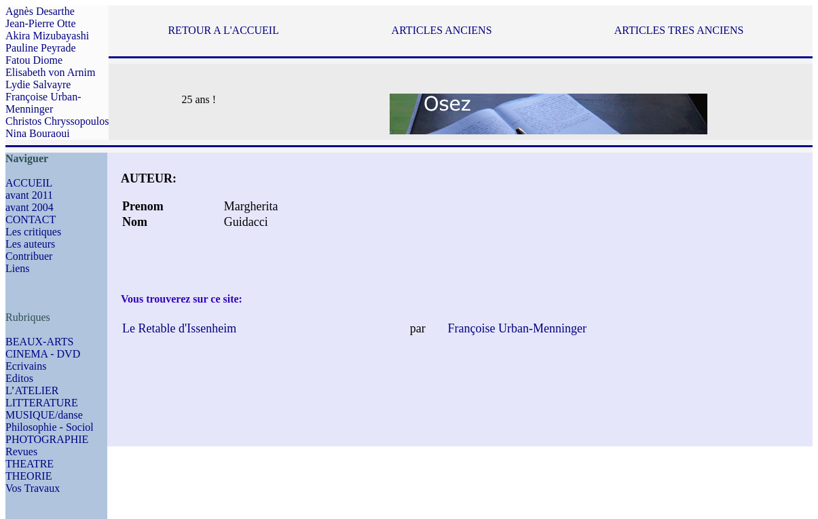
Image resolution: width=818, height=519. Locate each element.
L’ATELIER (32, 390)
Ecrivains (25, 366)
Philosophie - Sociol (49, 427)
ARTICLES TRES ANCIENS (679, 30)
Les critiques (33, 231)
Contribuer (28, 256)
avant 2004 (29, 207)
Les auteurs (30, 244)
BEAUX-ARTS (39, 341)
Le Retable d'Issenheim (179, 328)
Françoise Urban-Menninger (43, 103)
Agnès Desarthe (40, 11)
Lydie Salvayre (38, 84)
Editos (19, 378)
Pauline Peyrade (40, 48)
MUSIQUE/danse (44, 415)
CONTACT (30, 219)
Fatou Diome (33, 60)
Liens (17, 268)
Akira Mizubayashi (47, 35)
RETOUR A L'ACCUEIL (223, 30)
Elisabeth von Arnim (50, 72)
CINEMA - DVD (42, 354)
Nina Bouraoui (37, 133)
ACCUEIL (28, 183)
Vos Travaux (32, 488)
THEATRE (29, 463)
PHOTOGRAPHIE (46, 439)
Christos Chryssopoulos (57, 121)
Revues (21, 451)
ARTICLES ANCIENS (442, 30)
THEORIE (28, 476)
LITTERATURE (41, 402)
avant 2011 (29, 195)
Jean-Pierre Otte (40, 23)
